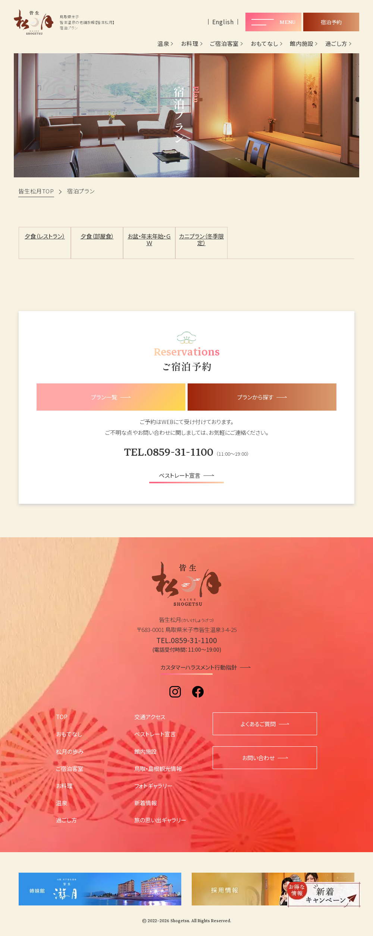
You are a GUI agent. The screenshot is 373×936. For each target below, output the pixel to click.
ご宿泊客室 (224, 44)
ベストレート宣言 (155, 734)
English (223, 22)
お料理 (189, 44)
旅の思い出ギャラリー (160, 820)
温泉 (163, 44)
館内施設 (301, 44)
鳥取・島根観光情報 (158, 768)
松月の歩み (70, 751)
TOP (62, 716)
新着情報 (145, 803)
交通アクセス (149, 716)
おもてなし (264, 44)
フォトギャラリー (153, 785)
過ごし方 (336, 44)
